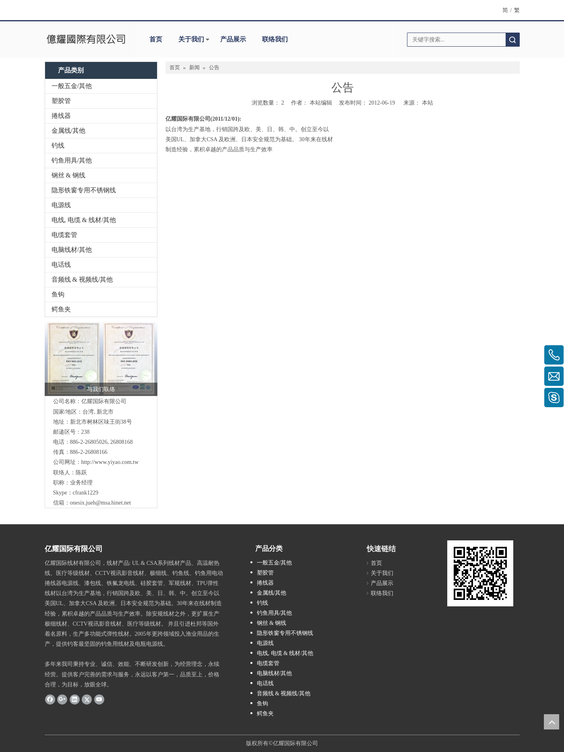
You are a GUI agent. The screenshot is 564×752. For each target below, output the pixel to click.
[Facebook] (50, 699)
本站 (427, 103)
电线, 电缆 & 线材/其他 (84, 219)
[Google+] (62, 699)
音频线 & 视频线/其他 (82, 279)
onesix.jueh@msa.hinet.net (100, 503)
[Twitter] (87, 699)
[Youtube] (99, 699)
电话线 (61, 264)
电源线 (61, 205)
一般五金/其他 (72, 85)
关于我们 (191, 39)
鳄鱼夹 (61, 309)
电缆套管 (64, 234)
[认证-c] (101, 358)
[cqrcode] (480, 573)
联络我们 (275, 39)
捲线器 (61, 115)
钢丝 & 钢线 (68, 175)
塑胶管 (61, 100)
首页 (155, 39)
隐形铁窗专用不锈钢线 (84, 190)
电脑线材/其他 (72, 249)
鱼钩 (58, 294)
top (551, 721)
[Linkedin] (75, 699)
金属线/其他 (68, 130)
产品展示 (233, 39)
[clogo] (86, 39)
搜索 (512, 39)
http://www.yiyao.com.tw (110, 462)
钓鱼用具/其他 (72, 160)
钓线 (58, 145)
